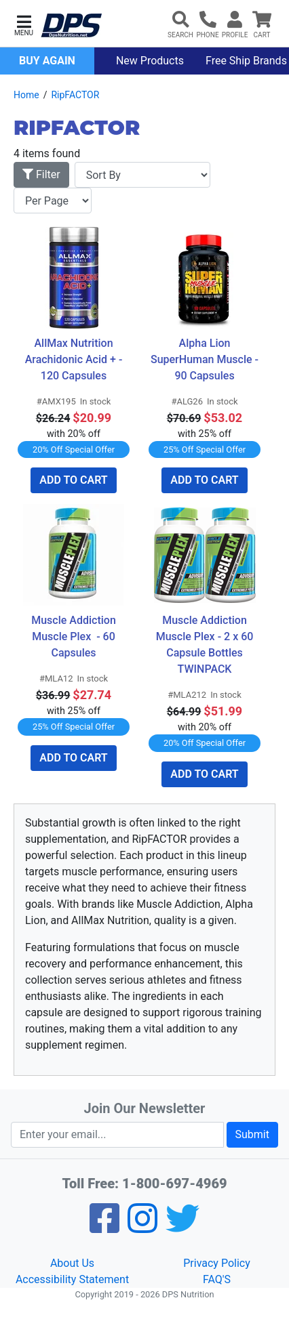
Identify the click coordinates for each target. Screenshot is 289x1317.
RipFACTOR (75, 94)
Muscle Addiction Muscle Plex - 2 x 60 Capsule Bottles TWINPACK (206, 644)
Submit (252, 1134)
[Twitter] (182, 1227)
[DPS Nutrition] (71, 26)
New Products (150, 60)
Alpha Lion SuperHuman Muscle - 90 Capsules (206, 359)
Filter (41, 174)
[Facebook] (104, 1227)
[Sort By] (142, 175)
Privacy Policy (216, 1263)
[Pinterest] (142, 1227)
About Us (72, 1263)
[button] (24, 24)
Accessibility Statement (72, 1279)
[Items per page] (53, 200)
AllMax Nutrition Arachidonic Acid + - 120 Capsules (75, 359)
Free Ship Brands (246, 60)
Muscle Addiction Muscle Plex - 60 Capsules (75, 636)
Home (26, 94)
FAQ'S (217, 1279)
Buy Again (47, 60)
